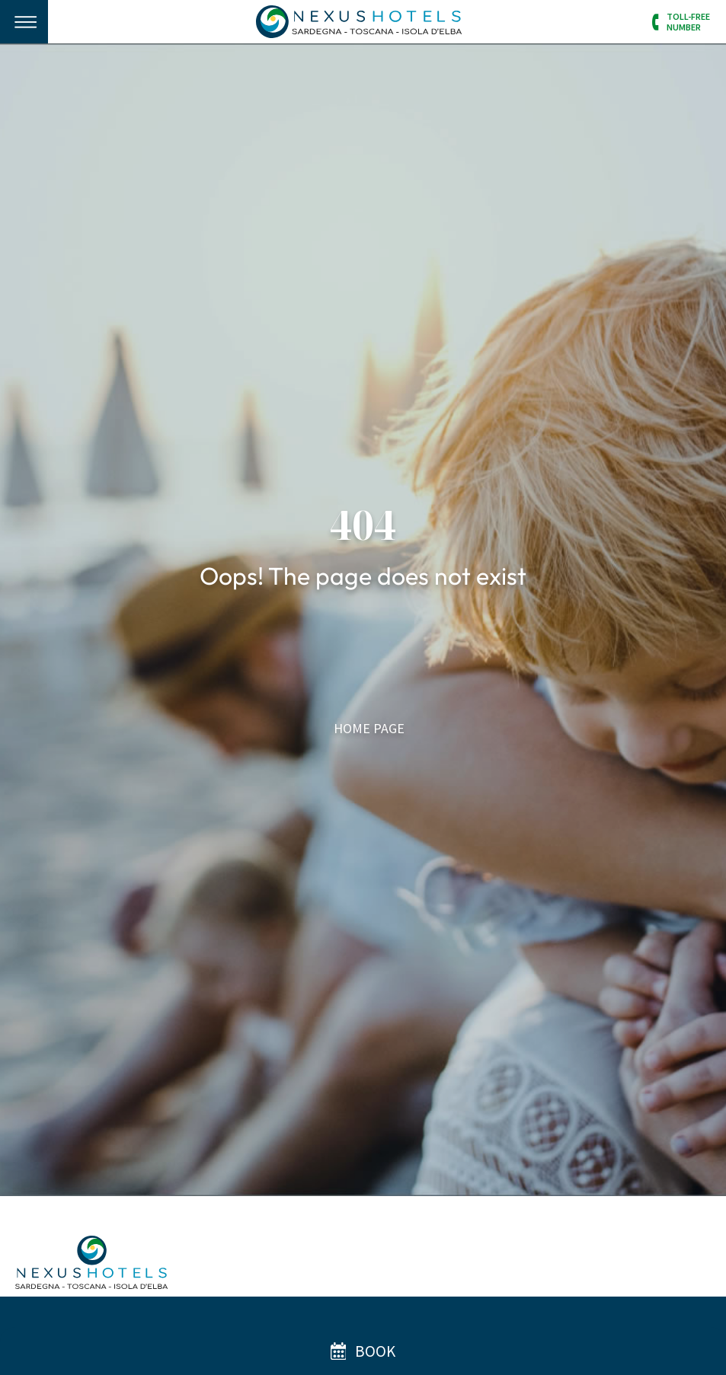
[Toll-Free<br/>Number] (657, 22)
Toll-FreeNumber (688, 21)
